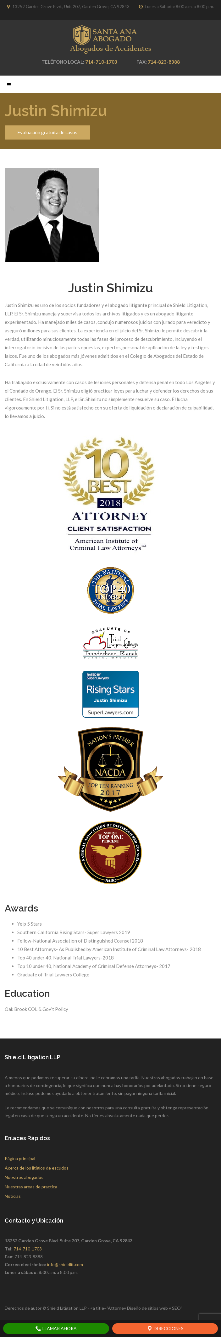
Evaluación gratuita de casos (47, 132)
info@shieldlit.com (65, 1264)
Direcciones (165, 1328)
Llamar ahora (56, 1328)
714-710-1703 (101, 62)
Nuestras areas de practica (31, 1186)
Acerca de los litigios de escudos (37, 1168)
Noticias (13, 1196)
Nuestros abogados (24, 1177)
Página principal (20, 1158)
